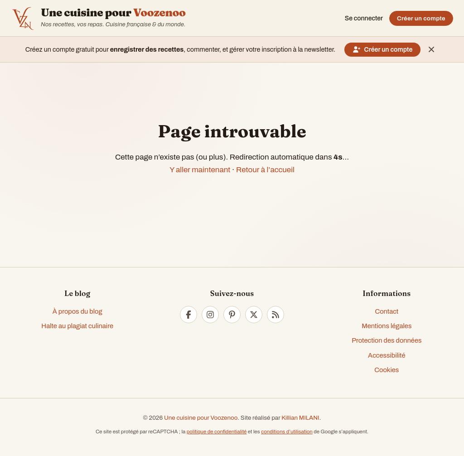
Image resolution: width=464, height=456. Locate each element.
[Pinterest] (232, 314)
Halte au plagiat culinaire (77, 326)
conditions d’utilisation (287, 431)
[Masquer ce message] (431, 49)
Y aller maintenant (199, 169)
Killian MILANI (300, 417)
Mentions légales (386, 326)
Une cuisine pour (113, 13)
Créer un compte (421, 18)
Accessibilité (386, 355)
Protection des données (386, 340)
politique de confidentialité (217, 431)
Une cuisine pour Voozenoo (200, 417)
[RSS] (275, 314)
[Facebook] (188, 314)
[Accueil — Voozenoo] (22, 18)
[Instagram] (210, 314)
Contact (386, 311)
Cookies (386, 370)
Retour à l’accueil (265, 169)
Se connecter (364, 18)
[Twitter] (253, 314)
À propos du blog (77, 311)
